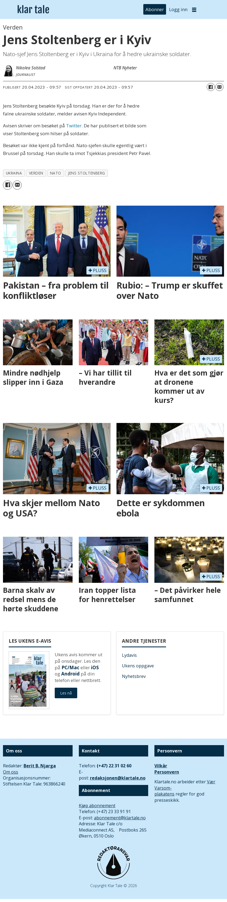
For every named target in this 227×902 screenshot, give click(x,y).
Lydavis (129, 655)
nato (55, 173)
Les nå (66, 693)
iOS (95, 667)
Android (70, 674)
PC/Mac (70, 667)
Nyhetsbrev (134, 676)
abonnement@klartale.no (120, 818)
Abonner (154, 9)
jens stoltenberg (86, 173)
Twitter (74, 125)
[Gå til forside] (33, 9)
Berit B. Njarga (40, 766)
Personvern (166, 772)
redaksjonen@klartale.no (117, 778)
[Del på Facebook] (211, 87)
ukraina (14, 173)
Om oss (10, 772)
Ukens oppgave (138, 666)
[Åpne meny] (194, 9)
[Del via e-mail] (219, 87)
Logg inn (178, 9)
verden (36, 173)
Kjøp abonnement (97, 806)
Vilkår (160, 766)
